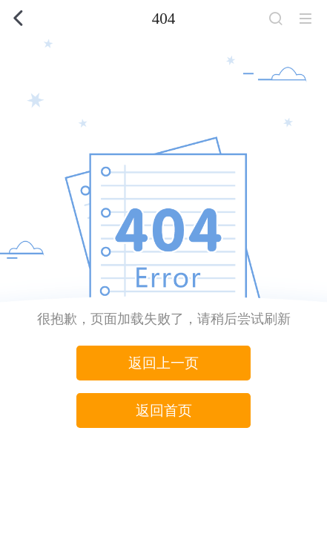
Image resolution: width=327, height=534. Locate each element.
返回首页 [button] (164, 410)
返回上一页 (163, 363)
